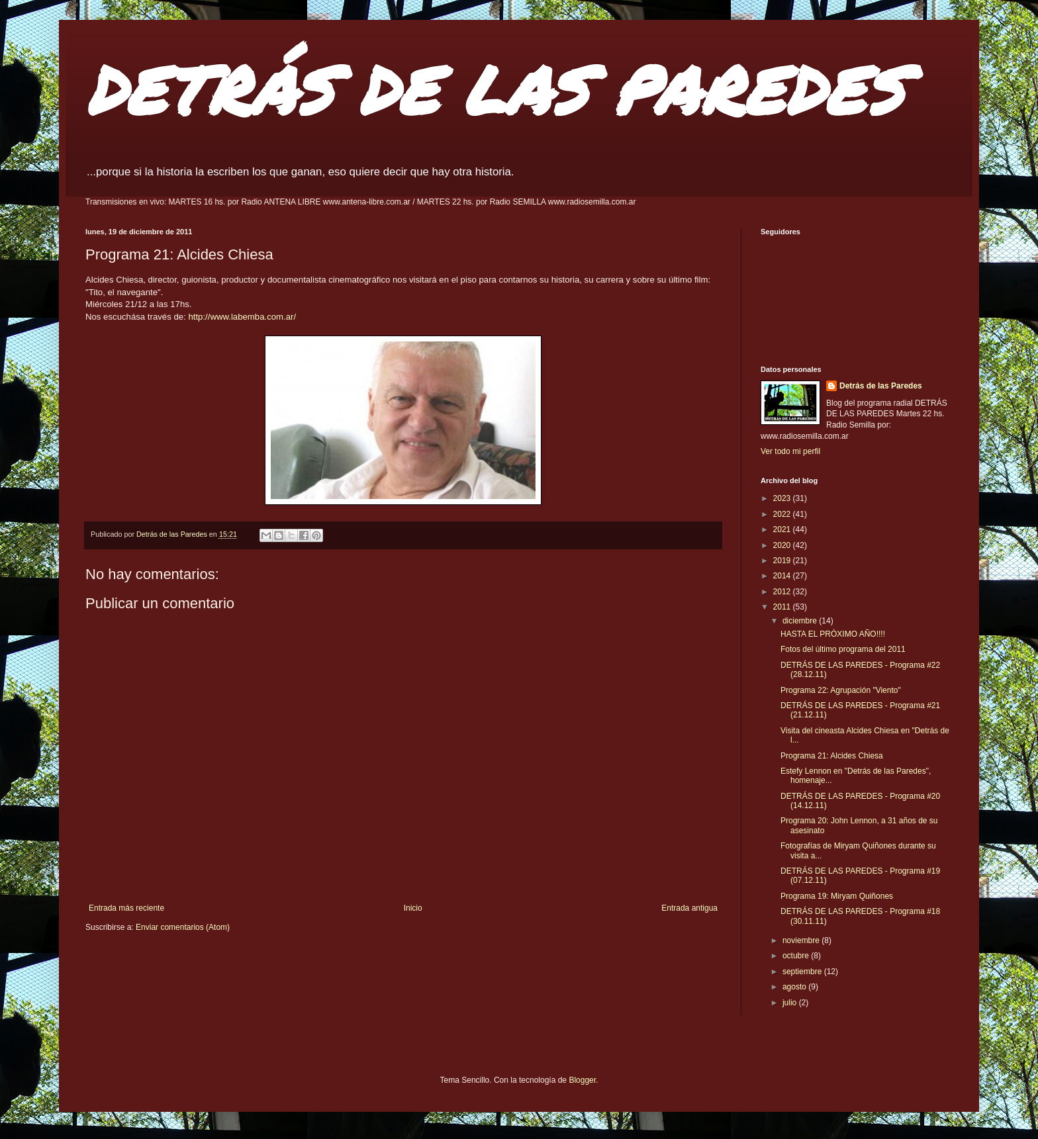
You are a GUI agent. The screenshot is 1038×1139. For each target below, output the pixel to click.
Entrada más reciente (126, 908)
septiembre (803, 971)
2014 (783, 575)
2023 (783, 498)
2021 (783, 529)
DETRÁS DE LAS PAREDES (494, 89)
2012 (783, 591)
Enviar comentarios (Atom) (183, 927)
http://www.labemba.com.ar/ (242, 317)
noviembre (802, 940)
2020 (783, 545)
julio (790, 1002)
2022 (783, 514)
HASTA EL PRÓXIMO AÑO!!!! (832, 634)
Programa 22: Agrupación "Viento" (840, 690)
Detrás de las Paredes (880, 385)
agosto (795, 986)
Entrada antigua (689, 908)
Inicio (413, 908)
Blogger (582, 1080)
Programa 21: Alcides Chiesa (831, 755)
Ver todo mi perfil (790, 451)
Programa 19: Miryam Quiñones (836, 896)
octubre (796, 955)
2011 (783, 607)
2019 (783, 560)
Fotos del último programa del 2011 (843, 649)
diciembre (800, 620)
